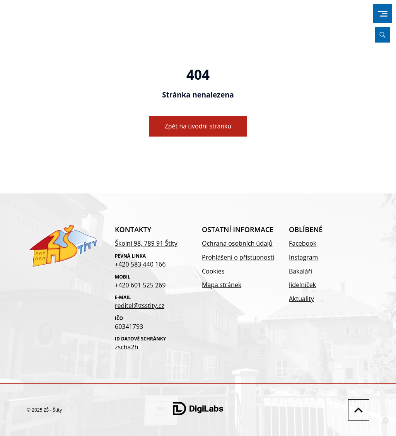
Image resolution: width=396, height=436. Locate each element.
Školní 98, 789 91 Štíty (146, 243)
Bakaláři (300, 271)
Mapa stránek (221, 284)
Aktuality (301, 298)
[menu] (383, 14)
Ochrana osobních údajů (237, 243)
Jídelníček (302, 284)
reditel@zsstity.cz (139, 305)
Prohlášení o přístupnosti (238, 257)
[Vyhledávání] (382, 35)
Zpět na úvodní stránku (198, 126)
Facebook (302, 243)
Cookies (213, 271)
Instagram (303, 257)
